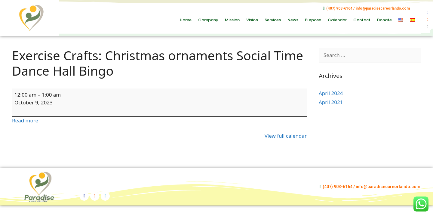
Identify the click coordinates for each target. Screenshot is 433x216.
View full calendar (286, 135)
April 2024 (331, 93)
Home (186, 20)
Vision (252, 20)
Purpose (313, 20)
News (292, 20)
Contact (361, 20)
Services (273, 20)
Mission (232, 20)
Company (208, 20)
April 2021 (331, 102)
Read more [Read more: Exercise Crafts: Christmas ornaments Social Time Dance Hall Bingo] (25, 120)
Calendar (337, 20)
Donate (384, 20)
